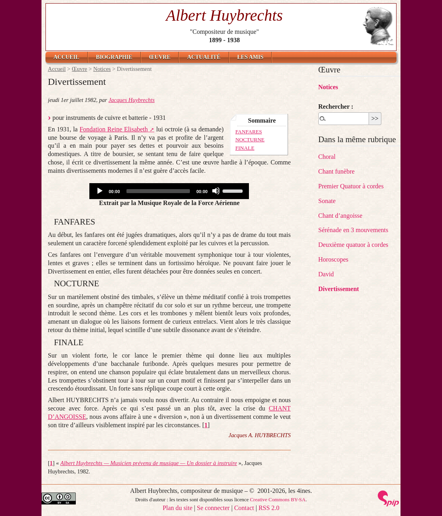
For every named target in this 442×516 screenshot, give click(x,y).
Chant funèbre (336, 171)
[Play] (99, 190)
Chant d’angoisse (340, 215)
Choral (327, 156)
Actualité (203, 57)
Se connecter (213, 507)
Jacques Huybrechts (132, 100)
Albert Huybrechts (224, 15)
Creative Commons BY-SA (278, 499)
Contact (244, 507)
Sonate (327, 200)
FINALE (245, 148)
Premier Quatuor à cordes (351, 186)
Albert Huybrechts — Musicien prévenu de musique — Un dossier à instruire (148, 463)
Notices (102, 69)
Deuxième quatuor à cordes (353, 244)
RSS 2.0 (268, 507)
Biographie (114, 57)
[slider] (158, 191)
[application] (169, 191)
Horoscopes (333, 259)
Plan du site (178, 507)
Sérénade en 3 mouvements (353, 230)
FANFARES (248, 132)
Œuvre (160, 57)
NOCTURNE (249, 140)
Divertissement (338, 288)
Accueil (66, 57)
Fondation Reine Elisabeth (113, 129)
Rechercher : (335, 106)
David (326, 274)
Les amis (250, 57)
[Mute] (215, 190)
